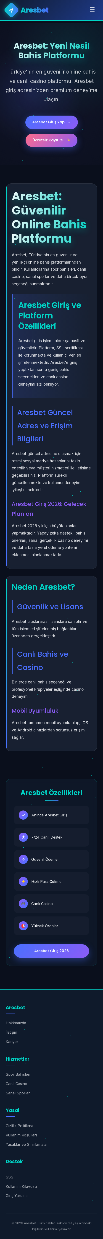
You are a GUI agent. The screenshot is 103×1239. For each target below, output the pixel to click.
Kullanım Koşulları (21, 1135)
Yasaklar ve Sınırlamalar (27, 1144)
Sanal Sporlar (18, 1093)
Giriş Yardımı (16, 1195)
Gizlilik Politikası (19, 1125)
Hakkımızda (16, 1023)
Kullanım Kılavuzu (21, 1186)
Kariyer (12, 1041)
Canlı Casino (16, 1083)
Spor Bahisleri (18, 1074)
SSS (9, 1177)
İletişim (11, 1032)
